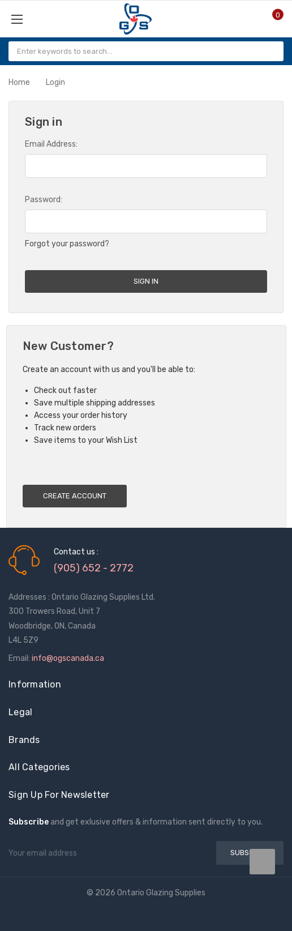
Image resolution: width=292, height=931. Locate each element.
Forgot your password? (67, 244)
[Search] (270, 51)
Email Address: (51, 144)
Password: (43, 199)
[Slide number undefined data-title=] (262, 861)
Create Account (74, 496)
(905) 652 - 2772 (94, 568)
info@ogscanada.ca (68, 658)
